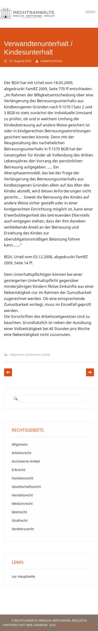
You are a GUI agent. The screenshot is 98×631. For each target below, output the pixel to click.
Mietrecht (19, 512)
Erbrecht (18, 469)
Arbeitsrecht (21, 453)
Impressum (67, 625)
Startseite (87, 625)
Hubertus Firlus (51, 61)
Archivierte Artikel (37, 354)
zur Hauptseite (23, 576)
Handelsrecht (22, 495)
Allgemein (17, 354)
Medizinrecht (22, 503)
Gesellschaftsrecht (26, 486)
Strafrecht (19, 520)
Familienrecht (22, 478)
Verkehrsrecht (23, 529)
